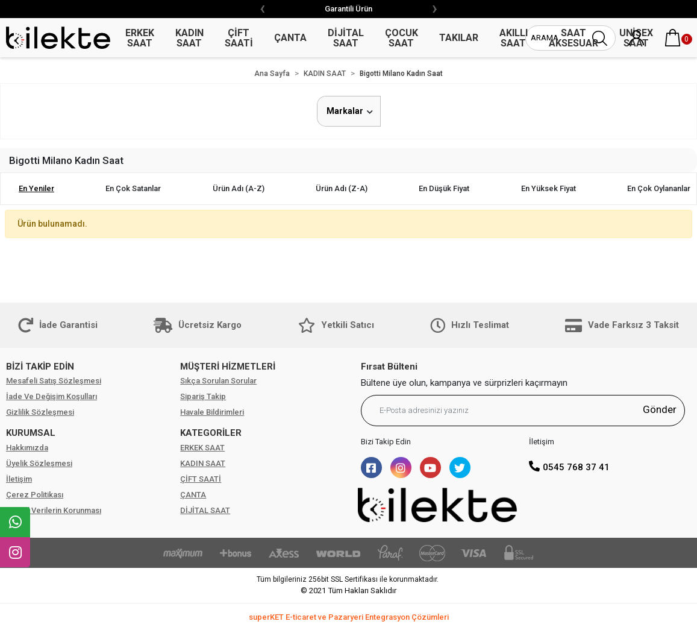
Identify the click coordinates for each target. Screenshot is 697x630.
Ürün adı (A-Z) (238, 188)
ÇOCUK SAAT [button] (401, 38)
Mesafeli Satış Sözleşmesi (53, 380)
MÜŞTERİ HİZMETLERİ (227, 366)
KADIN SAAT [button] (189, 38)
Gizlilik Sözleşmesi (40, 412)
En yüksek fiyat (548, 188)
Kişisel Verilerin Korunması (53, 510)
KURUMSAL (30, 432)
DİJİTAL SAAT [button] (346, 38)
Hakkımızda (27, 447)
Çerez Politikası (34, 494)
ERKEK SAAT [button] (139, 38)
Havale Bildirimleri (212, 412)
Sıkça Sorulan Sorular (218, 380)
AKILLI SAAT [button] (513, 38)
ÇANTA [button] (290, 37)
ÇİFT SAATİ (200, 479)
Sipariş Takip (203, 396)
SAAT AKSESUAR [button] (573, 38)
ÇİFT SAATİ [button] (239, 38)
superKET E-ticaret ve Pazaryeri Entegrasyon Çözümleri (349, 617)
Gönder (660, 409)
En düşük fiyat (444, 188)
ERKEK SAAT (202, 447)
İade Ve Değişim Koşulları (51, 396)
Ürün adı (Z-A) (341, 188)
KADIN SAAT (202, 463)
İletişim (19, 479)
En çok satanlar (133, 188)
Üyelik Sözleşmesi (39, 463)
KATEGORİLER (211, 432)
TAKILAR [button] (458, 37)
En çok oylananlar (658, 188)
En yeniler (36, 188)
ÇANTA (193, 494)
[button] (673, 38)
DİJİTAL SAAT (205, 510)
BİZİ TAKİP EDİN (40, 366)
